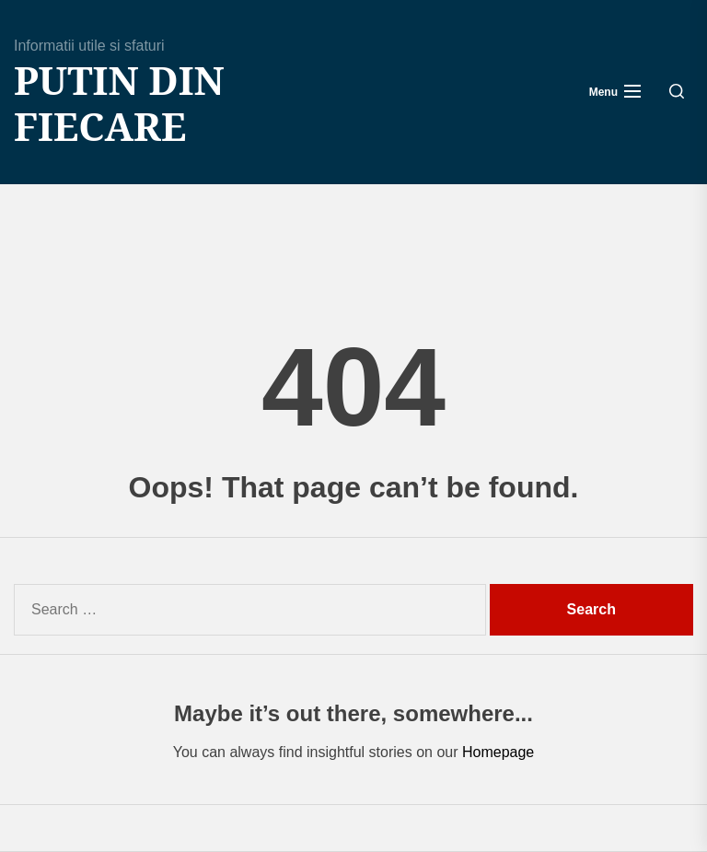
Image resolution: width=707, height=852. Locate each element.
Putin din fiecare (119, 103)
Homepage (498, 752)
